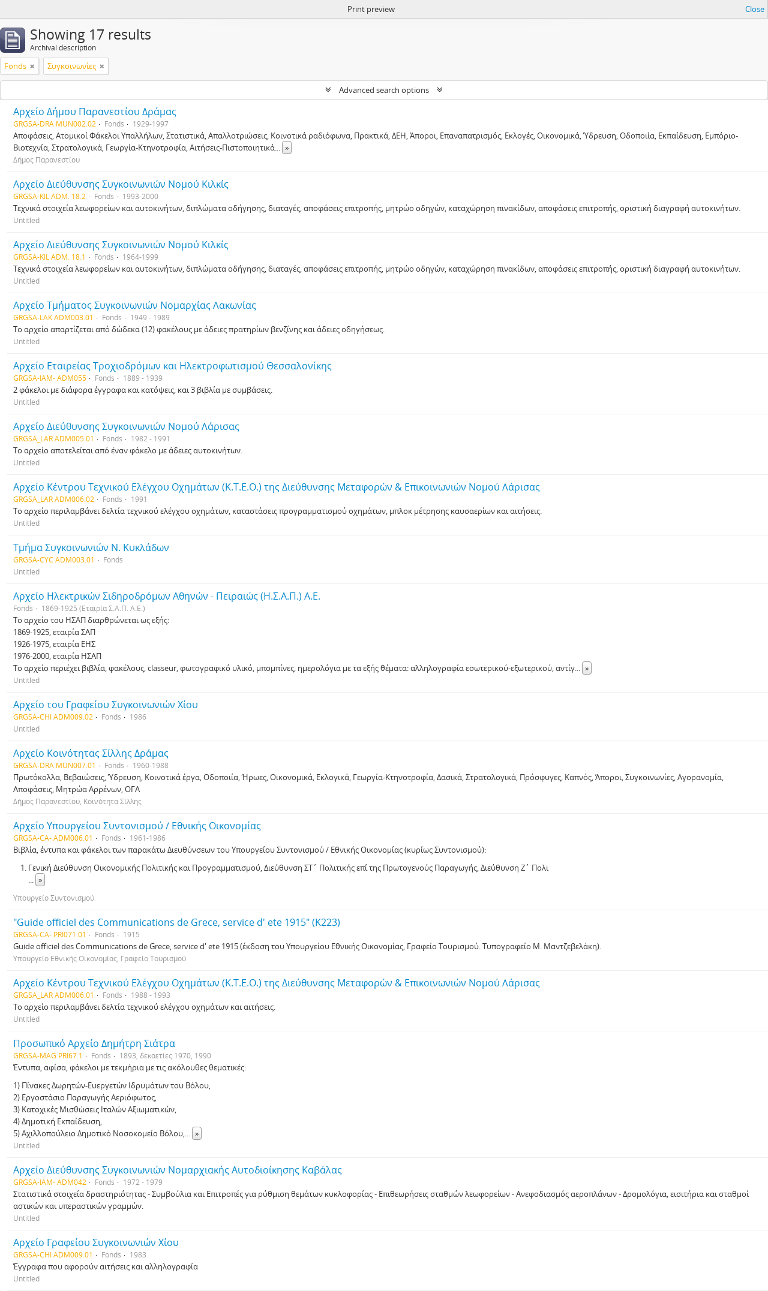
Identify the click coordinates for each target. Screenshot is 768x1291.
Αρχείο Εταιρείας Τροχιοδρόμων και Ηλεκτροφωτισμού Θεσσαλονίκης (172, 365)
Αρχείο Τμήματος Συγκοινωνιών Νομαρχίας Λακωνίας (134, 305)
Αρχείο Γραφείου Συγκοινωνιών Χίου (96, 1242)
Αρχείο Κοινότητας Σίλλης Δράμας (91, 753)
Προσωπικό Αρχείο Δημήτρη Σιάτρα (94, 1043)
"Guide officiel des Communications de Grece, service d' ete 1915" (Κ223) (176, 922)
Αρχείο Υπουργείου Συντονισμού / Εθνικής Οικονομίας (137, 825)
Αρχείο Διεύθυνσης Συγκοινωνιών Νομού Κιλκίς (121, 184)
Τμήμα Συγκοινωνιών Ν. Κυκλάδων (91, 547)
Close (754, 9)
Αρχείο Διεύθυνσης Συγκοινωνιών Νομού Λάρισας (126, 426)
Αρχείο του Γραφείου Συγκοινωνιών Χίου (105, 704)
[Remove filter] (32, 66)
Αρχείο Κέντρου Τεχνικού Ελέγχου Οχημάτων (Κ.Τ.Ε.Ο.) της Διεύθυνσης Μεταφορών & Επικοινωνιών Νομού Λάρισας (276, 486)
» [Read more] (287, 147)
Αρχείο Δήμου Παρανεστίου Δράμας (94, 111)
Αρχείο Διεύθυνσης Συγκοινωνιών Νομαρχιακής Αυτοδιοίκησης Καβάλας (177, 1169)
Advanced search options (384, 90)
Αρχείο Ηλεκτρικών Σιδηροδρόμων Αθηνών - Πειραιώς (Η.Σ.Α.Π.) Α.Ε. (166, 596)
